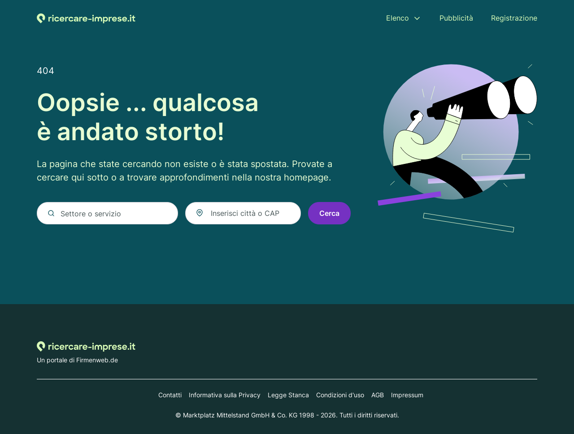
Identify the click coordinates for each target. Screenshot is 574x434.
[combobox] (243, 213)
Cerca (329, 213)
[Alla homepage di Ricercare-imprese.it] (86, 18)
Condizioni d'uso (340, 395)
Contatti (170, 395)
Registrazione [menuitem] (514, 17)
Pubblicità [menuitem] (456, 17)
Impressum (407, 395)
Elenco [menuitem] (397, 17)
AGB (377, 395)
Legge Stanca (288, 395)
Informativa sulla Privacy (225, 395)
